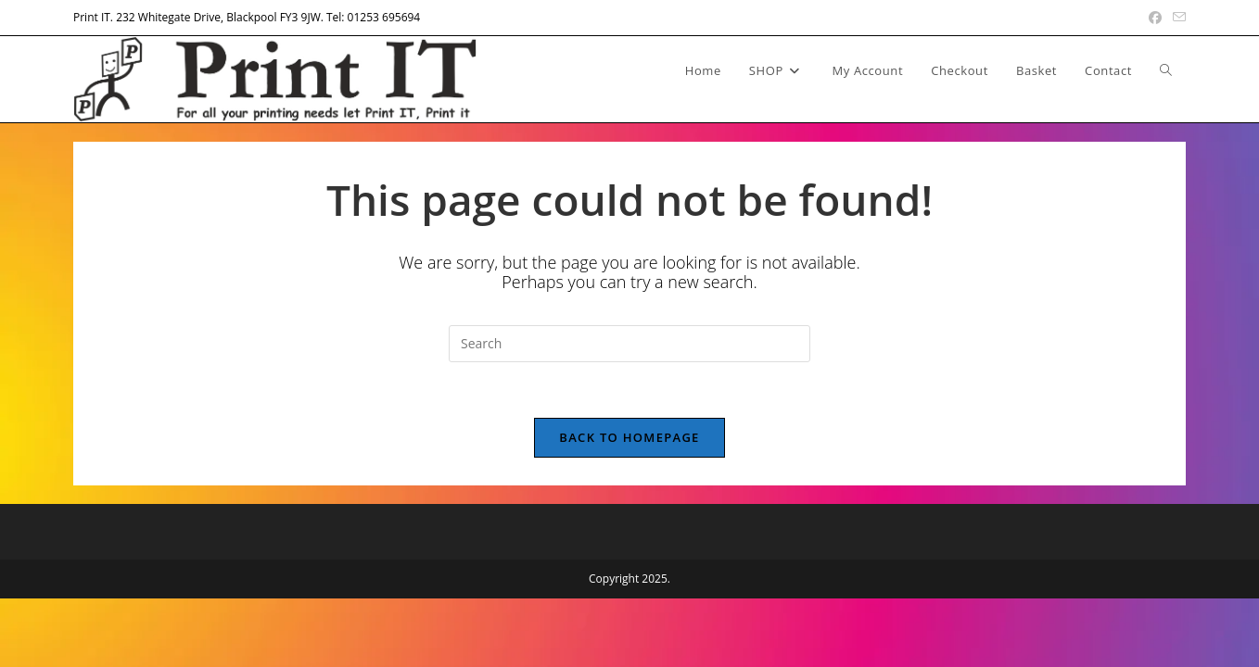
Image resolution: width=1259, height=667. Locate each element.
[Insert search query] (629, 343)
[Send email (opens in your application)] (1176, 17)
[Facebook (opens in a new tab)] (1155, 17)
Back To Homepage (629, 437)
